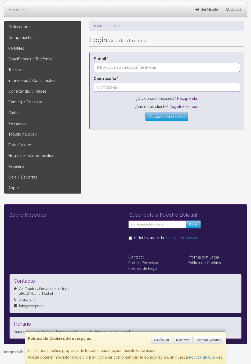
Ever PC (17, 9)
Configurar (161, 340)
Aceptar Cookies (208, 340)
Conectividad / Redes (27, 91)
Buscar (234, 9)
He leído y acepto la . (166, 238)
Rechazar (183, 340)
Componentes (20, 37)
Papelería (16, 166)
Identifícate (206, 9)
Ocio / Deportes (22, 177)
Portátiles (16, 48)
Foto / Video (19, 145)
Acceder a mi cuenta (167, 116)
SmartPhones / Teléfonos (30, 59)
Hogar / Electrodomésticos (32, 156)
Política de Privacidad (181, 238)
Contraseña (106, 79)
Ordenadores (19, 27)
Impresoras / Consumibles (31, 80)
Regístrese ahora (183, 106)
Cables (14, 113)
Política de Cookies (205, 357)
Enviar (193, 224)
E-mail (101, 59)
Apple (13, 188)
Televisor (16, 70)
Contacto (136, 257)
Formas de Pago (142, 268)
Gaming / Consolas (25, 102)
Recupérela (187, 98)
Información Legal (203, 257)
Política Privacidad (143, 263)
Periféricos (17, 123)
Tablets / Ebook (22, 134)
